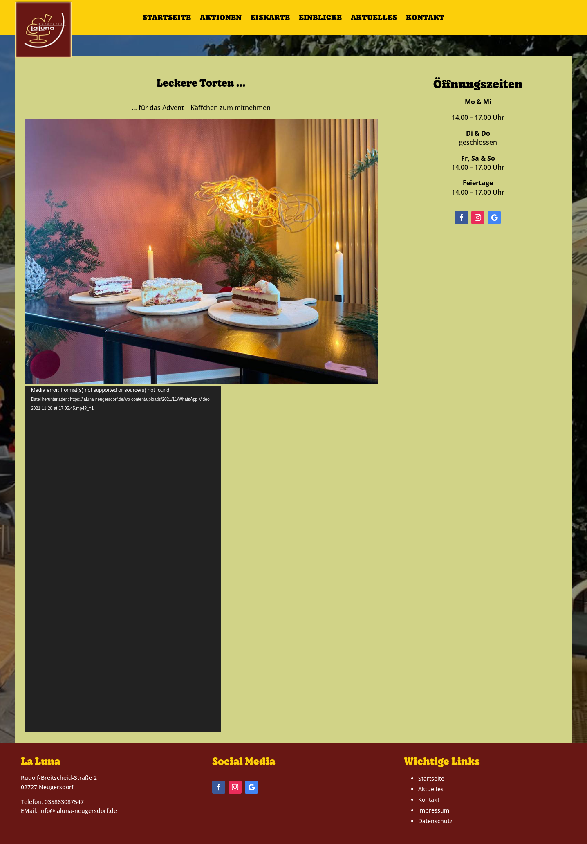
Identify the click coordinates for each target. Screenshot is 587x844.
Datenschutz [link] (435, 821)
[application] (123, 559)
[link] (43, 29)
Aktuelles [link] (374, 17)
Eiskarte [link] (270, 17)
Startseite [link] (167, 17)
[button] (461, 217)
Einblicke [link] (320, 17)
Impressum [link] (433, 810)
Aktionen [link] (221, 17)
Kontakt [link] (425, 17)
